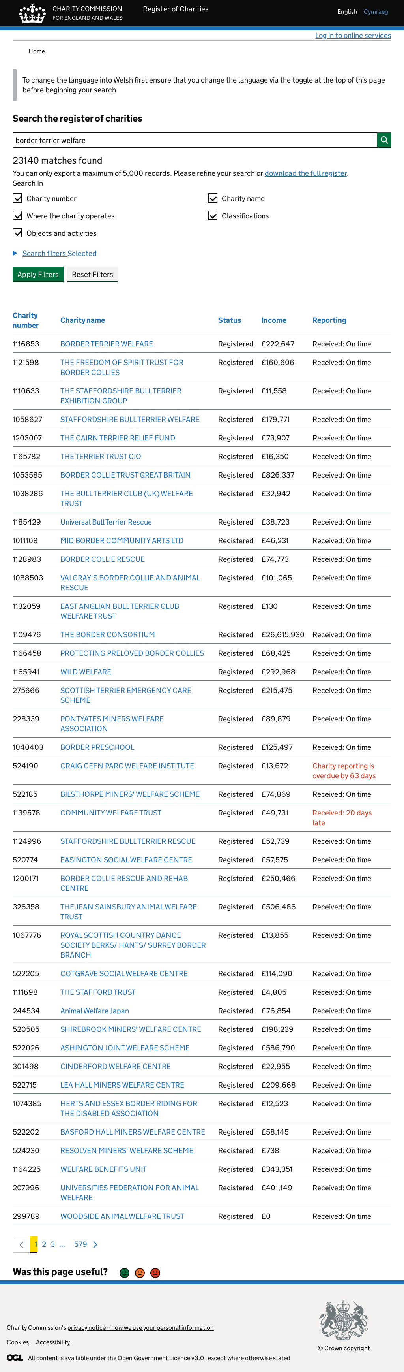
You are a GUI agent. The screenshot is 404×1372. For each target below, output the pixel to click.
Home (36, 51)
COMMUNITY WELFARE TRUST (110, 812)
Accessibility (53, 1342)
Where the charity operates (70, 215)
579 (80, 1246)
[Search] (202, 140)
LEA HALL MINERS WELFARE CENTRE (122, 1085)
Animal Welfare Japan (94, 1010)
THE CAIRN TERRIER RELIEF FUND (117, 437)
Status (229, 320)
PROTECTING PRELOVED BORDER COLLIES (132, 653)
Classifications (245, 215)
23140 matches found (57, 160)
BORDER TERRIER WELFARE (106, 343)
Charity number (51, 198)
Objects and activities (61, 233)
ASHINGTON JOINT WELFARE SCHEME (125, 1047)
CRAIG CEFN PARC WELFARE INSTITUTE (127, 765)
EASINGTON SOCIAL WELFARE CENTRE (126, 859)
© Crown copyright (344, 1348)
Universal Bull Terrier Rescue (106, 522)
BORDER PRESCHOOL (97, 747)
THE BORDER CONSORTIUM (107, 634)
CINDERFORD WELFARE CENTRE (115, 1066)
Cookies (18, 1342)
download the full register (306, 173)
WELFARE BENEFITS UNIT (103, 1169)
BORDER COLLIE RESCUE (102, 559)
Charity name (243, 198)
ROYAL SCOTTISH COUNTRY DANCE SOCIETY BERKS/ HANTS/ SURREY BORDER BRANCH (133, 945)
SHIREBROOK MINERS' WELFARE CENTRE (130, 1029)
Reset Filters (92, 274)
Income (274, 320)
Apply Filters (38, 274)
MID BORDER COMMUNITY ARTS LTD (121, 540)
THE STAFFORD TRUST (98, 992)
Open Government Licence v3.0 (161, 1358)
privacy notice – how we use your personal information (140, 1327)
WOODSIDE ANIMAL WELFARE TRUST (122, 1216)
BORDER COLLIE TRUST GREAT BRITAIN (125, 475)
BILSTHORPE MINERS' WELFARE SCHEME (130, 794)
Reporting (329, 320)
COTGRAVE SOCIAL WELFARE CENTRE (124, 973)
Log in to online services (353, 35)
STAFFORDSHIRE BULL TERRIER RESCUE (128, 841)
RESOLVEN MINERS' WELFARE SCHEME (126, 1150)
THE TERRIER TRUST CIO (100, 456)
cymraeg (376, 11)
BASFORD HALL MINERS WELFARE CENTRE (132, 1132)
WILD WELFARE (85, 671)
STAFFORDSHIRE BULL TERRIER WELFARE (130, 419)
